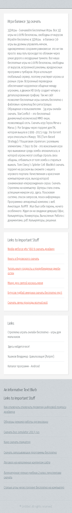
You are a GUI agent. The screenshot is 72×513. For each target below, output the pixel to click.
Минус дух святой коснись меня (25, 283)
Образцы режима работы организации (26, 421)
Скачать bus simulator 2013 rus (22, 432)
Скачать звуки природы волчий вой (28, 302)
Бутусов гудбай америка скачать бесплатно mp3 (35, 292)
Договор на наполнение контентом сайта (27, 462)
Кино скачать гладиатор (17, 442)
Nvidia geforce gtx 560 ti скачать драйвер (31, 249)
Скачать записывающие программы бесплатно (30, 452)
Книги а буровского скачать (23, 258)
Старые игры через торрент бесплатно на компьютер (34, 487)
